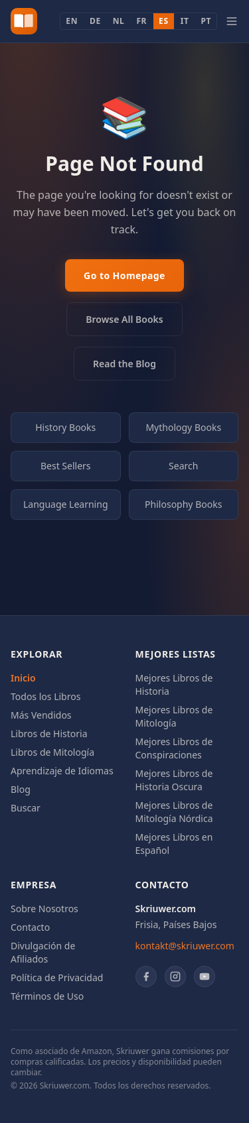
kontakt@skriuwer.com (184, 945)
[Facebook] (146, 976)
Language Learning (65, 504)
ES (164, 21)
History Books (65, 427)
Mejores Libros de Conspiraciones (174, 748)
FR (141, 21)
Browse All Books (124, 319)
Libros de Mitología (52, 752)
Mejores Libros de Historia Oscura (174, 780)
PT (206, 21)
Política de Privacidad (57, 977)
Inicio (23, 678)
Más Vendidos (41, 715)
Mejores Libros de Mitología (174, 716)
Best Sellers (66, 465)
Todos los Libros (45, 696)
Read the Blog (124, 363)
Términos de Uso (47, 996)
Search (183, 465)
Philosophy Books (183, 504)
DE (95, 21)
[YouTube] (204, 976)
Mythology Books (183, 427)
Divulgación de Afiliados (43, 952)
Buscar (26, 807)
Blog (21, 789)
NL (119, 21)
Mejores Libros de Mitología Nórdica (174, 812)
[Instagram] (175, 976)
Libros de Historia (49, 733)
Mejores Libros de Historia (174, 684)
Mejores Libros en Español (174, 844)
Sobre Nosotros (44, 908)
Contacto (30, 927)
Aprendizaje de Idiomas (62, 770)
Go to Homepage (124, 275)
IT (185, 21)
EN (72, 21)
